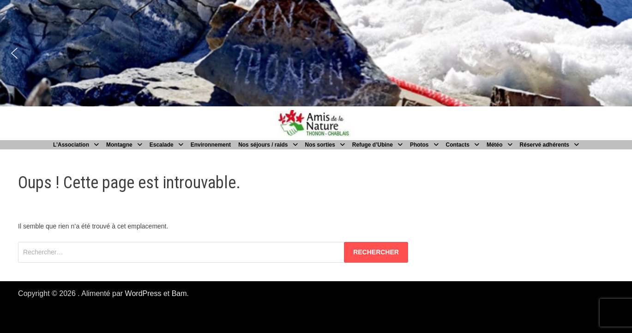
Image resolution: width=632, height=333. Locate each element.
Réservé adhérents (544, 145)
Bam (179, 293)
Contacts (457, 145)
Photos (419, 145)
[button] (14, 53)
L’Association (71, 145)
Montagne (119, 145)
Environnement (211, 145)
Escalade (162, 145)
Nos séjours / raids (263, 145)
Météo (495, 145)
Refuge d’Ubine (372, 145)
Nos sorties (320, 145)
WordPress (143, 293)
